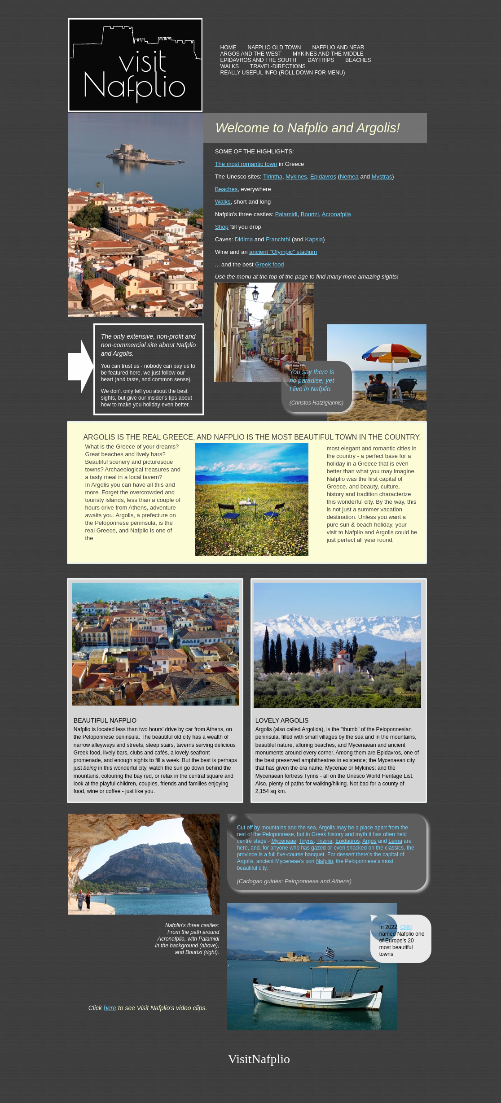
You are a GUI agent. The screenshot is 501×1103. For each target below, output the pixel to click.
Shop (222, 226)
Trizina (324, 841)
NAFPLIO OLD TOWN (274, 47)
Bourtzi (310, 214)
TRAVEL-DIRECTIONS (278, 66)
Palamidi (286, 214)
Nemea (349, 176)
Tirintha (272, 176)
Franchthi (278, 239)
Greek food (269, 264)
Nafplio (324, 861)
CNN (406, 927)
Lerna (395, 841)
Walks (223, 201)
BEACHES (358, 60)
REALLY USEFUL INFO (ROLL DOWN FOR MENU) (282, 73)
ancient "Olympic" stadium (283, 252)
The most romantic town (246, 164)
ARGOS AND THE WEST (250, 54)
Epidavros (323, 176)
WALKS (229, 66)
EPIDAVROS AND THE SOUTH (258, 60)
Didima (244, 239)
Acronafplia (336, 214)
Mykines (296, 176)
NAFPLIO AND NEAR (338, 47)
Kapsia (314, 239)
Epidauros (347, 841)
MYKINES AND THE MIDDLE (328, 54)
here (110, 1007)
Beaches (226, 189)
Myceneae (283, 841)
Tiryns (306, 841)
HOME (228, 47)
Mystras (382, 176)
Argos (369, 841)
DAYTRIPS (321, 60)
